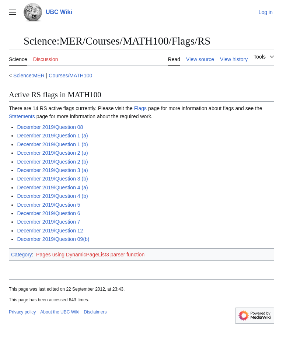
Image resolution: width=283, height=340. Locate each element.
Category (21, 254)
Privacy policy (22, 312)
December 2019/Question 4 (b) (52, 196)
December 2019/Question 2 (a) (52, 153)
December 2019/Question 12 (50, 231)
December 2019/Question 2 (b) (52, 162)
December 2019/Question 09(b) (53, 239)
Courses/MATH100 (70, 75)
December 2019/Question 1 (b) (52, 144)
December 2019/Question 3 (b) (52, 179)
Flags (140, 108)
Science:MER (29, 75)
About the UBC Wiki (59, 312)
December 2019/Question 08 (50, 127)
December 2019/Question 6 (48, 213)
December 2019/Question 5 (48, 205)
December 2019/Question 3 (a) (52, 170)
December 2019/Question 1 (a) (52, 136)
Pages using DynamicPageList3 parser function (90, 254)
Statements (22, 116)
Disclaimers (95, 312)
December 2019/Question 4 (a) (52, 187)
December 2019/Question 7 (48, 222)
